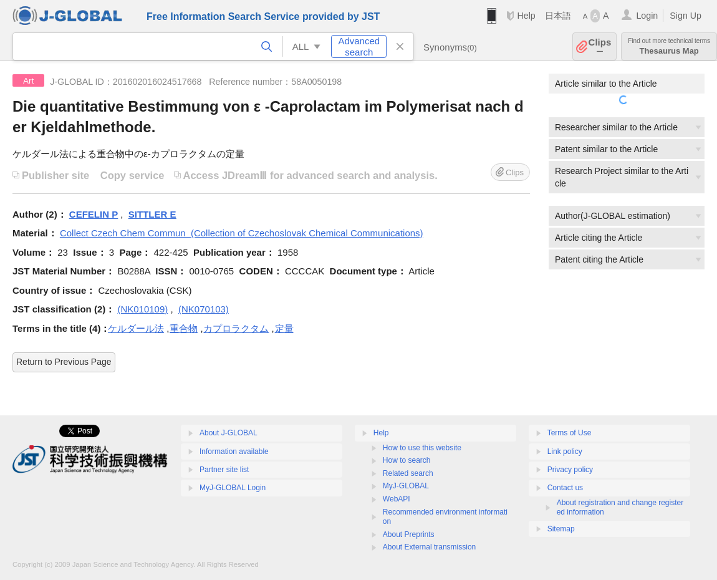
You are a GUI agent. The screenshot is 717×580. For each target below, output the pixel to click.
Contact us (565, 487)
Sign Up (685, 16)
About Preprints (409, 534)
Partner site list (224, 469)
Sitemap (561, 528)
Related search (408, 473)
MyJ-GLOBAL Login (233, 487)
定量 (284, 328)
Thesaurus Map (669, 46)
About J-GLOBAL (228, 432)
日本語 (558, 16)
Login (647, 16)
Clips (600, 46)
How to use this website (422, 447)
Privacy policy (570, 469)
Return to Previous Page (64, 362)
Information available (234, 451)
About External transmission (429, 547)
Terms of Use (569, 432)
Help (526, 16)
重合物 (184, 328)
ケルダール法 (136, 328)
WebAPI (396, 499)
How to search (407, 460)
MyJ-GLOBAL (406, 485)
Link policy (564, 451)
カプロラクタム (236, 328)
